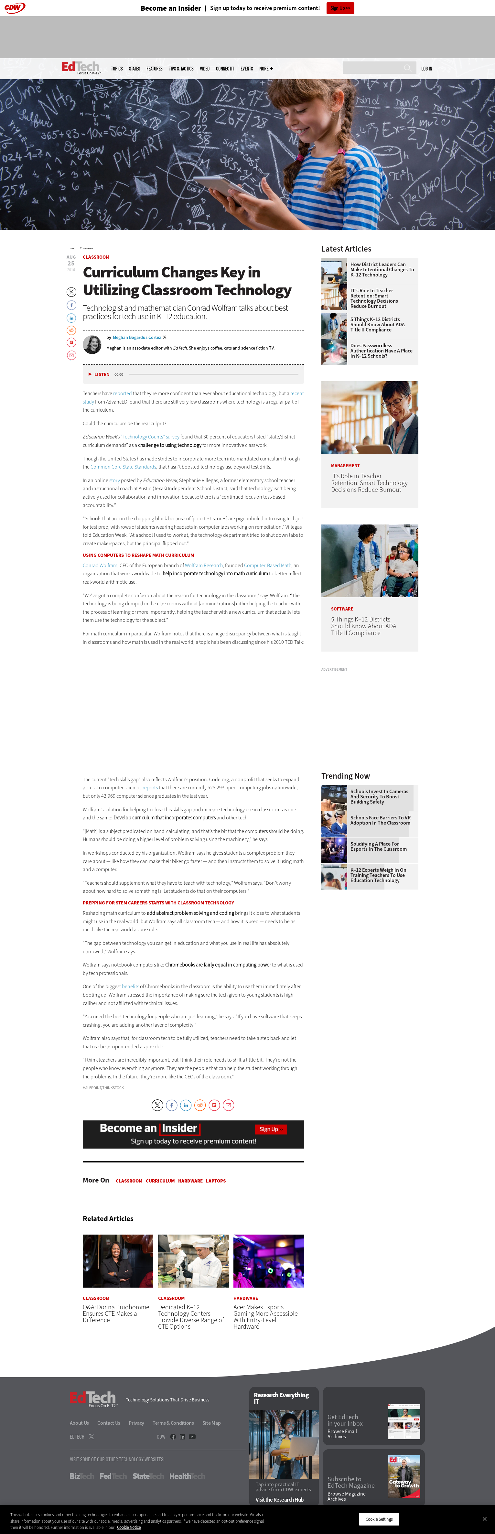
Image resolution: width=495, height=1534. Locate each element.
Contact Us (108, 1423)
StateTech (148, 1476)
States (134, 68)
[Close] (485, 1519)
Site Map (211, 1423)
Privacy (136, 1423)
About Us (79, 1423)
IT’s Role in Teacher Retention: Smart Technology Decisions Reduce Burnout (374, 298)
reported (122, 393)
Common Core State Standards (123, 466)
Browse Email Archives (342, 1434)
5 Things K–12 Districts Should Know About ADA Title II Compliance (377, 324)
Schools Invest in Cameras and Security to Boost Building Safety (379, 797)
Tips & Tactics (181, 68)
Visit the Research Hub (280, 1500)
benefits (130, 986)
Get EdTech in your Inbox (345, 1420)
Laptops (216, 1181)
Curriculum (160, 1181)
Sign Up (337, 8)
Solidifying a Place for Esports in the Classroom (378, 846)
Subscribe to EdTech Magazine (351, 1482)
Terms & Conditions (173, 1423)
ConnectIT (225, 68)
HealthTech (187, 1476)
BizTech (82, 1476)
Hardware (190, 1181)
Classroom (88, 248)
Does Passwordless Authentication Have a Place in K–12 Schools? (381, 351)
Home (72, 248)
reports (150, 787)
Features (154, 68)
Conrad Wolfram (100, 565)
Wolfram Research (204, 565)
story (114, 480)
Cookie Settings (379, 1519)
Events (247, 68)
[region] (247, 1519)
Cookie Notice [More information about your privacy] (129, 1527)
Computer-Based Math (267, 565)
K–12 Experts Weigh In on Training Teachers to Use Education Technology (378, 875)
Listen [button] (102, 374)
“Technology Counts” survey (150, 436)
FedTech (113, 1476)
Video (205, 68)
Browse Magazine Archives (347, 1496)
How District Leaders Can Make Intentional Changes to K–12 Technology (382, 269)
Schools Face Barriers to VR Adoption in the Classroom (380, 820)
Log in (426, 68)
